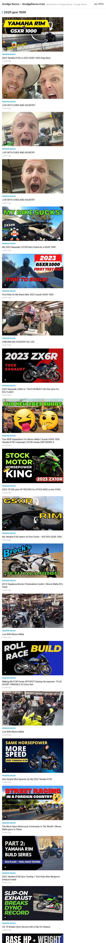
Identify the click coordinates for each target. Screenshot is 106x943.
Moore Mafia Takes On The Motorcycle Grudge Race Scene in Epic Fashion (24, 788)
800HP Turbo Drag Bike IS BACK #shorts (74, 655)
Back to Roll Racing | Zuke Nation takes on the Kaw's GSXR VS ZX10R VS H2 (76, 832)
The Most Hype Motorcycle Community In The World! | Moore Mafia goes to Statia (24, 394)
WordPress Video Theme (66, 935)
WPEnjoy (84, 935)
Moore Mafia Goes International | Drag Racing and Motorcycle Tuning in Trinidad (78, 788)
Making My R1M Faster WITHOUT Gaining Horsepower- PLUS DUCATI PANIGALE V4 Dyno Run (77, 311)
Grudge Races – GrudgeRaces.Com (23, 4)
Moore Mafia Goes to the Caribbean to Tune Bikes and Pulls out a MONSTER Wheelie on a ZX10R (78, 875)
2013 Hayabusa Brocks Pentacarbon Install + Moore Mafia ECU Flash (75, 266)
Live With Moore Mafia (13, 308)
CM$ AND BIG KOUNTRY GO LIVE (18, 177)
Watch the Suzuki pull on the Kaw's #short (74, 611)
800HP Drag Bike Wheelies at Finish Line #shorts (26, 743)
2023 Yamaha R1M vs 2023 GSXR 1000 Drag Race (26, 51)
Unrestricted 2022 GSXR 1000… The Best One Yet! (26, 874)
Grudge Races (9, 48)
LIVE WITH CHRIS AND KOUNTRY (18, 92)
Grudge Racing (46, 940)
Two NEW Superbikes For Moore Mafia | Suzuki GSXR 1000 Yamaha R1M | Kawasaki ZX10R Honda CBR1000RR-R (26, 223)
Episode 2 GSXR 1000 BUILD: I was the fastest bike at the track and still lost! (77, 700)
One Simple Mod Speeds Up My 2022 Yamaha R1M (79, 352)
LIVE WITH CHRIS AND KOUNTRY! (70, 51)
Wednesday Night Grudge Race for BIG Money (24, 699)
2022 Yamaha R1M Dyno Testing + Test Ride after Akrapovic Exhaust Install (78, 394)
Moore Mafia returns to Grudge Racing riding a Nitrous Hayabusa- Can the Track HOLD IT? (76, 919)
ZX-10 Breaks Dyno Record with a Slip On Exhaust (26, 436)
